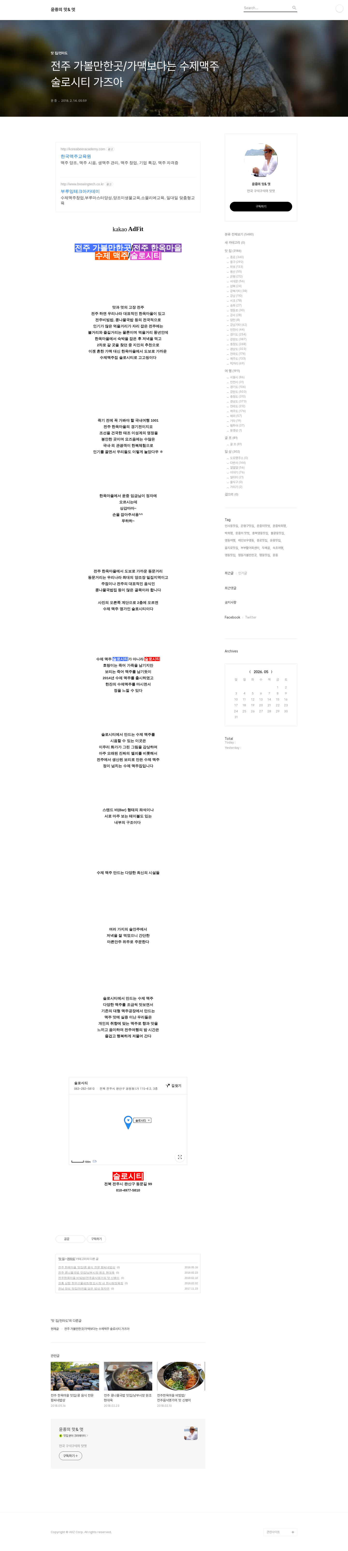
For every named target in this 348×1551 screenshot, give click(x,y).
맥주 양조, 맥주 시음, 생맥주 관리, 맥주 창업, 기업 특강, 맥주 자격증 (119, 163)
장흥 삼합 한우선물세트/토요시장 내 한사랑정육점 (90, 1283)
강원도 (238, 339)
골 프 (231, 438)
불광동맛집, (278, 533)
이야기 (237, 472)
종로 (237, 257)
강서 (236, 315)
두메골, (266, 548)
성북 (236, 286)
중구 (236, 262)
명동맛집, (265, 555)
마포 (236, 267)
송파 (236, 305)
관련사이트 (273, 1532)
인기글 (242, 573)
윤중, (276, 555)
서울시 (237, 377)
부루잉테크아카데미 (80, 191)
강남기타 (238, 325)
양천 (235, 320)
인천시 (237, 330)
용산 (236, 272)
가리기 (236, 487)
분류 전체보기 (239, 234)
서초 (236, 301)
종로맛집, (262, 540)
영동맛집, (230, 555)
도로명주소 (239, 458)
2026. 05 (261, 672)
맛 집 (61, 1259)
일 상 (232, 451)
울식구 (236, 482)
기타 (235, 421)
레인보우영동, (246, 540)
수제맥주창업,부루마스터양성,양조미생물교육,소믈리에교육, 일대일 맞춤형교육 (128, 200)
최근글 (229, 573)
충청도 (238, 344)
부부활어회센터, (250, 548)
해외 (236, 416)
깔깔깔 (237, 467)
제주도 (238, 359)
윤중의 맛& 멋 (63, 9)
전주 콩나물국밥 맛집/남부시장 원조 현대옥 (86, 1272)
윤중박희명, (280, 526)
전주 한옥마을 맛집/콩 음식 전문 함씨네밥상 (86, 1267)
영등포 (237, 310)
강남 (236, 296)
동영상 (236, 430)
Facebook (232, 617)
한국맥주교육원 (76, 156)
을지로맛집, (232, 548)
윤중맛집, (275, 540)
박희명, (229, 533)
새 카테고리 (235, 242)
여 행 (232, 371)
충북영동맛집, (260, 533)
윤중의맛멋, (264, 526)
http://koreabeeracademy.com (83, 149)
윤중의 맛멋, (242, 533)
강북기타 (238, 291)
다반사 (238, 463)
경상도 (238, 349)
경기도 (238, 334)
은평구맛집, (248, 526)
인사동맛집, (232, 526)
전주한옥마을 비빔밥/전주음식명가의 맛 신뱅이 (88, 1278)
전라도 (71, 1259)
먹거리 (237, 363)
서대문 (237, 281)
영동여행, (230, 540)
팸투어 (237, 425)
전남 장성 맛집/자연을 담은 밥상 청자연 (83, 1288)
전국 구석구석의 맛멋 (73, 1446)
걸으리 (231, 494)
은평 (236, 276)
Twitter (250, 617)
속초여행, (278, 548)
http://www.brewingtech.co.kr (82, 184)
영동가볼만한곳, (247, 555)
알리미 (237, 477)
